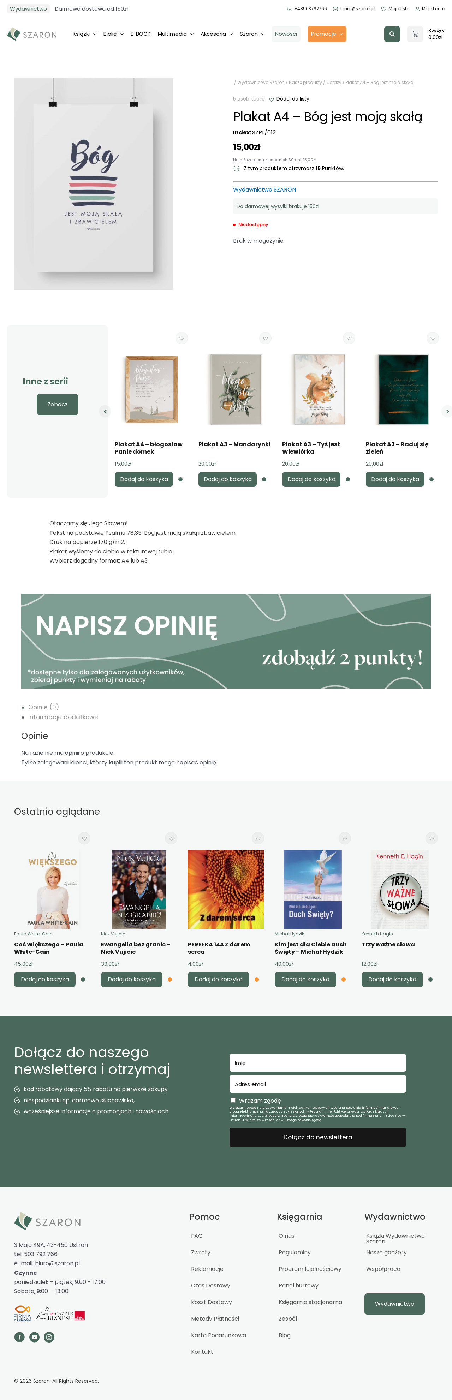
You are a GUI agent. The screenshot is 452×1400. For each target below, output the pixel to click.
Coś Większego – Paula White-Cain (48, 948)
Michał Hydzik (289, 934)
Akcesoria (217, 34)
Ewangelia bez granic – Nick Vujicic (136, 948)
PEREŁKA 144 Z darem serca (219, 948)
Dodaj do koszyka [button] (144, 479)
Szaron (252, 34)
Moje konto (430, 8)
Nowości (286, 33)
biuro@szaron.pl (353, 8)
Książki (84, 34)
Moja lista (395, 8)
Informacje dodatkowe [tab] (63, 717)
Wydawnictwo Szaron (261, 82)
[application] (93, 34)
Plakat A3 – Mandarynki (234, 444)
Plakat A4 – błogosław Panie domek (149, 448)
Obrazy (333, 82)
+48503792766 (306, 8)
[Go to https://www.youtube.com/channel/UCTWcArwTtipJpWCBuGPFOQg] (34, 1338)
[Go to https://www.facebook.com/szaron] (19, 1338)
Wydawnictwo (28, 8)
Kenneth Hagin (377, 934)
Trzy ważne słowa (388, 944)
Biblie (113, 34)
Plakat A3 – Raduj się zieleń (397, 448)
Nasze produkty (305, 82)
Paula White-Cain (33, 934)
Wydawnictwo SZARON (264, 190)
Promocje (327, 34)
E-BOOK (141, 33)
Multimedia (176, 34)
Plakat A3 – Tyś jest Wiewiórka (311, 448)
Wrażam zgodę (260, 1101)
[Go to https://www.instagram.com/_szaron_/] (49, 1338)
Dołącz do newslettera (318, 1137)
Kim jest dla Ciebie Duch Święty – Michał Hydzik (311, 948)
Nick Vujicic (113, 934)
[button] (392, 34)
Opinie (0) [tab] (43, 707)
